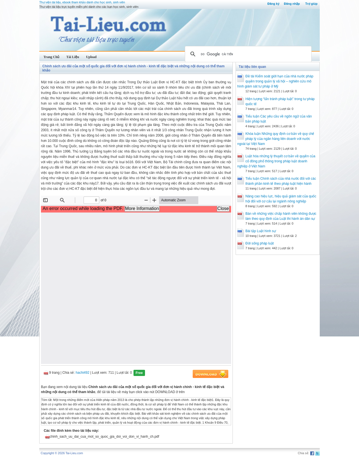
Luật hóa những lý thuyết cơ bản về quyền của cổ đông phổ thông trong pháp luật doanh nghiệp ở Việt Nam (276, 161)
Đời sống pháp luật (259, 243)
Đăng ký (273, 3)
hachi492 (82, 373)
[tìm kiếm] (247, 54)
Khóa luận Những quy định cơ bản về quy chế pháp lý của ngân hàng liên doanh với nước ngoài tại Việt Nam (275, 139)
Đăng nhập (292, 3)
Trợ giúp (311, 3)
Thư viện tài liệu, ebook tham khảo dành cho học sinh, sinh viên (82, 2)
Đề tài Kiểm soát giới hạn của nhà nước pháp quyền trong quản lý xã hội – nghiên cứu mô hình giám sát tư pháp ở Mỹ (275, 81)
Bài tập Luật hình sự (260, 231)
